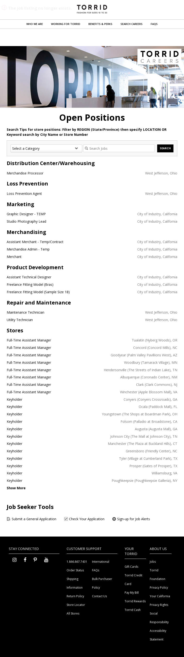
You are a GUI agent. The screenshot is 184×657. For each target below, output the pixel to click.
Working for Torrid (65, 24)
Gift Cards (131, 567)
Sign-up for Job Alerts (131, 519)
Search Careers (132, 24)
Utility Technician (20, 319)
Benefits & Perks (100, 24)
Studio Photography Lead (26, 221)
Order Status (75, 570)
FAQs (154, 24)
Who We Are (34, 24)
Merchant (14, 256)
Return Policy (75, 596)
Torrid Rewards (135, 601)
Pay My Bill (132, 593)
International (100, 562)
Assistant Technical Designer (29, 277)
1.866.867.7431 (77, 562)
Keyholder (14, 399)
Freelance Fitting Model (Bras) (30, 284)
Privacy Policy (159, 587)
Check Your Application (84, 519)
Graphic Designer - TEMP (26, 214)
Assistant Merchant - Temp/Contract (35, 241)
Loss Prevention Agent (24, 193)
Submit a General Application (31, 519)
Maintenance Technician (25, 312)
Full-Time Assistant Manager (29, 340)
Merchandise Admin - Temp (28, 249)
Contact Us (99, 596)
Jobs (153, 562)
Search (165, 148)
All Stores (73, 613)
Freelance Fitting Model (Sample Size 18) (38, 292)
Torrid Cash (133, 610)
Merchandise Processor (25, 173)
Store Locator (76, 605)
